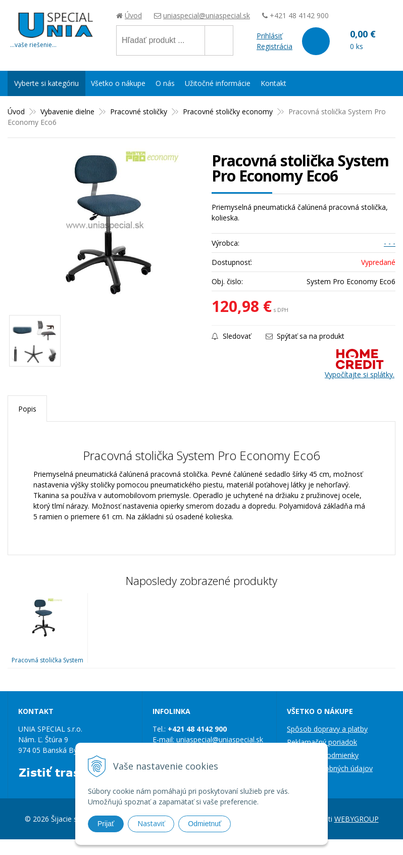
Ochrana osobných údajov (330, 768)
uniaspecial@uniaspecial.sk (206, 15)
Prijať (105, 824)
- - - (389, 243)
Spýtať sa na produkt (305, 336)
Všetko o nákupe (118, 83)
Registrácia (274, 46)
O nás (165, 83)
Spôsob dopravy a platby (327, 729)
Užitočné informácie (217, 83)
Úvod (133, 15)
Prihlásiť (269, 35)
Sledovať (231, 336)
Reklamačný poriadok (322, 742)
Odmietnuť (204, 824)
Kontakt (273, 83)
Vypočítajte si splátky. (359, 364)
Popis (27, 409)
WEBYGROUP (356, 819)
